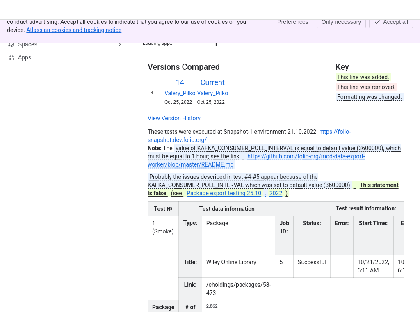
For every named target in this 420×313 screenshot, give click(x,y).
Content (158, 28)
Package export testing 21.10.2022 (229, 28)
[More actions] (396, 30)
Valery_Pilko (180, 93)
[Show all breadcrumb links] (175, 28)
